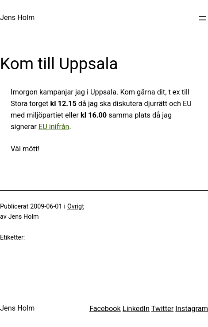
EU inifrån (54, 126)
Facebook (105, 308)
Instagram (191, 308)
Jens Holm (17, 17)
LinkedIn (136, 308)
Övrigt (75, 206)
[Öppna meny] (202, 18)
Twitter (162, 308)
